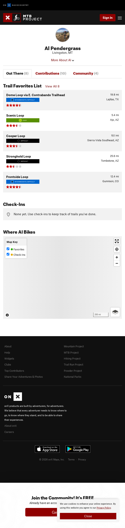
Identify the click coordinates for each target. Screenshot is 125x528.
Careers (9, 432)
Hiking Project (72, 358)
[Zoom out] (117, 263)
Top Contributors (14, 370)
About (7, 346)
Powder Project (73, 370)
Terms (71, 459)
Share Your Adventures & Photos (23, 376)
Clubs (7, 364)
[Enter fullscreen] (117, 241)
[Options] (115, 312)
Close (88, 516)
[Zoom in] (117, 257)
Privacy (82, 459)
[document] (88, 510)
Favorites (15, 249)
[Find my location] (117, 249)
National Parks (72, 376)
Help (7, 352)
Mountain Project (74, 346)
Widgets (9, 358)
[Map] (62, 277)
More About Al (62, 60)
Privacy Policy (104, 507)
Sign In (108, 17)
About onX (10, 425)
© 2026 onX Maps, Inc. (51, 459)
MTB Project (71, 352)
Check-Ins (16, 254)
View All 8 (52, 86)
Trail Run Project (73, 364)
